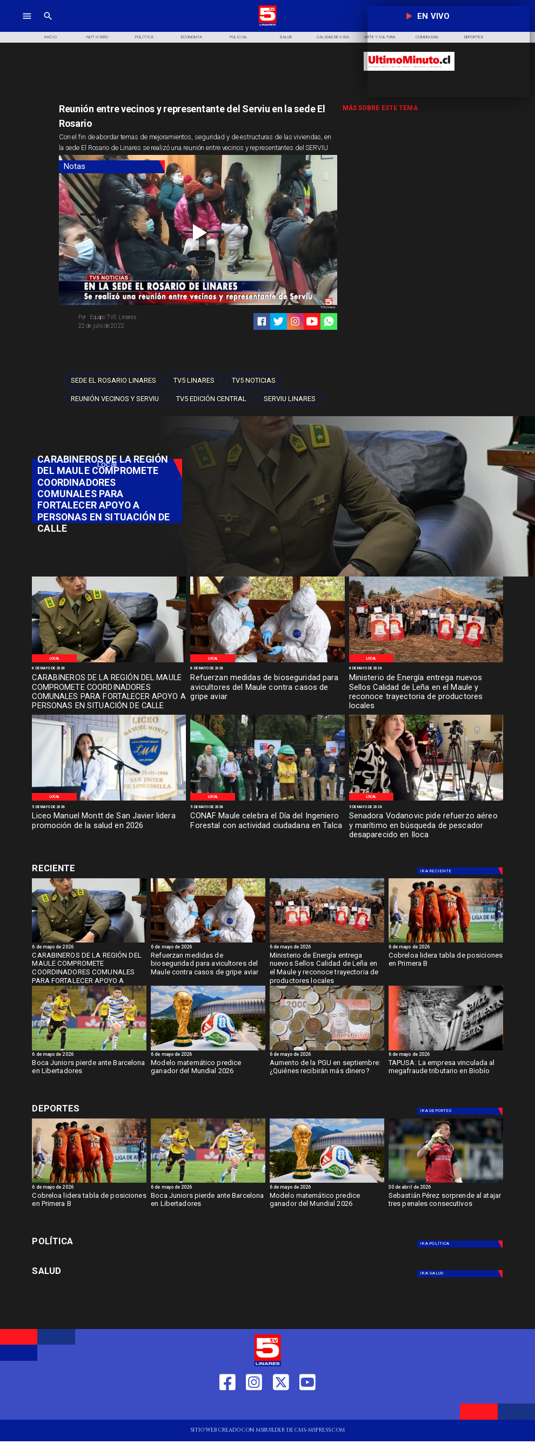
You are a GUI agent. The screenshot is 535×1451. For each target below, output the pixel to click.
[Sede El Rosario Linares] (113, 381)
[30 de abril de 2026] (446, 1187)
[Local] (54, 658)
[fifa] (208, 1049)
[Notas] (112, 166)
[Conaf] (267, 800)
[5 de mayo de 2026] (109, 807)
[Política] (144, 37)
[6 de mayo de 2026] (109, 669)
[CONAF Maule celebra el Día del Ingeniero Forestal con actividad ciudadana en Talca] (267, 826)
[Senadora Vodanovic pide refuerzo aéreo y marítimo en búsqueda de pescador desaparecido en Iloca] (426, 826)
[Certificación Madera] (426, 662)
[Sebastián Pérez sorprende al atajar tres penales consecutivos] (446, 1206)
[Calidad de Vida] (332, 37)
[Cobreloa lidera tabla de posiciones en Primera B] (446, 966)
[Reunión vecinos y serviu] (114, 399)
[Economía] (191, 37)
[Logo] (267, 25)
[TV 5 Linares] (48, 25)
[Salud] (285, 37)
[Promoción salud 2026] (109, 800)
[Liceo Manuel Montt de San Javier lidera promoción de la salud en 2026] (109, 826)
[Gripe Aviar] (267, 662)
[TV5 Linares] (194, 381)
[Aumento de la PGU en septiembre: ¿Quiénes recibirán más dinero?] (327, 1049)
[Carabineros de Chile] (109, 662)
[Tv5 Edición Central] (211, 399)
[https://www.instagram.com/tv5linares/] (295, 321)
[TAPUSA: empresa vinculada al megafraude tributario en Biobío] (446, 1049)
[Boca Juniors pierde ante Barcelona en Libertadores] (89, 1074)
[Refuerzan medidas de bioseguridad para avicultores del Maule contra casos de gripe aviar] (267, 688)
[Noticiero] (97, 37)
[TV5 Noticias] (253, 381)
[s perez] (446, 1182)
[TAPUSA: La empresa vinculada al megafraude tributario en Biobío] (446, 1074)
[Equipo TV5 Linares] (136, 317)
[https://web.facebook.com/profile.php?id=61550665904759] (227, 1407)
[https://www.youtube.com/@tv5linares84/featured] (312, 321)
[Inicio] (50, 37)
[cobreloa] (446, 942)
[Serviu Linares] (289, 399)
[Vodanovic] (426, 800)
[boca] (89, 1049)
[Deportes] (107, 868)
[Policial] (238, 37)
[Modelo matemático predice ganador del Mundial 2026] (208, 1074)
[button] (113, 381)
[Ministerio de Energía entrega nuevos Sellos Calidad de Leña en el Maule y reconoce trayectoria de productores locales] (426, 688)
